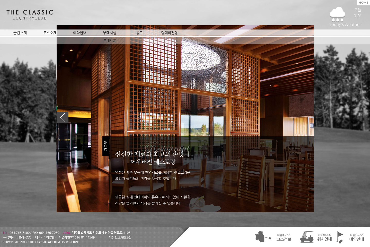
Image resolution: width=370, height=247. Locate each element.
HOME (363, 2)
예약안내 (79, 32)
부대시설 (109, 32)
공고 (139, 32)
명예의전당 (169, 32)
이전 (62, 118)
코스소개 (50, 32)
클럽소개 (20, 32)
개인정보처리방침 (120, 238)
